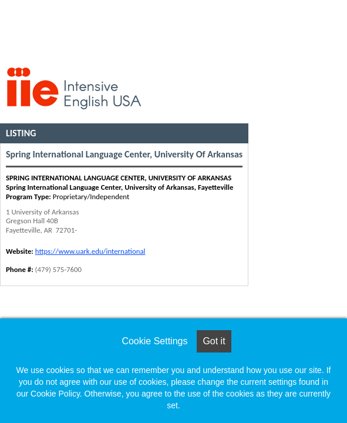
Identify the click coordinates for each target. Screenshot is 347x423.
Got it (214, 341)
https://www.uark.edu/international (90, 251)
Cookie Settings (154, 341)
